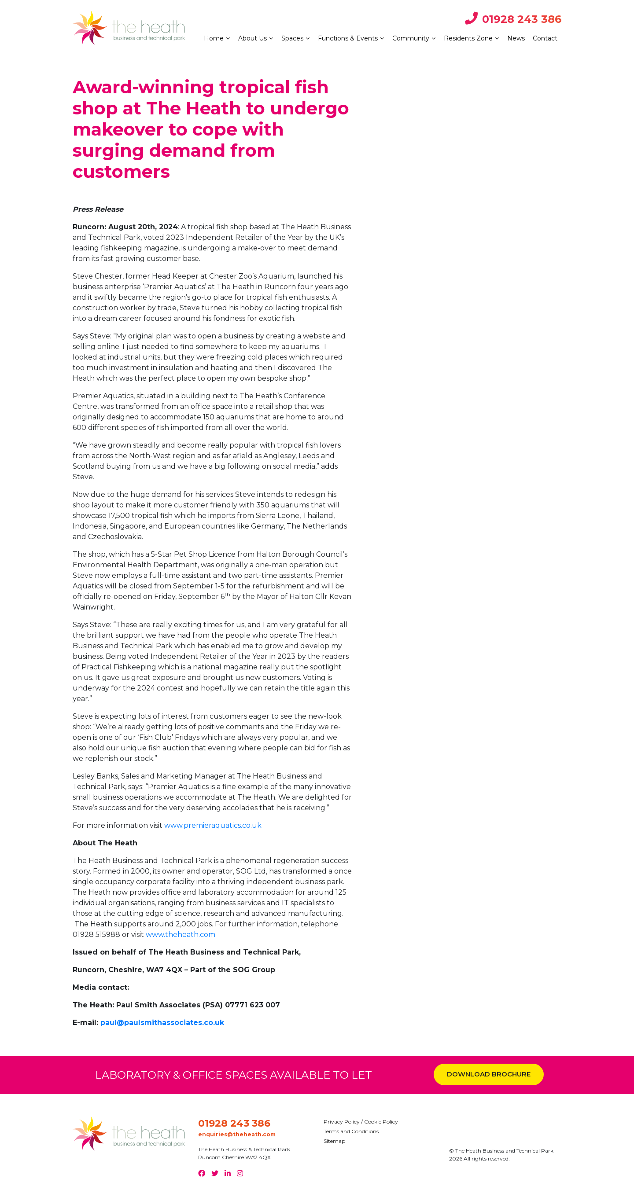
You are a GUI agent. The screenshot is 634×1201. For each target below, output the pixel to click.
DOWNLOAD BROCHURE (489, 1074)
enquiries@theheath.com (237, 1134)
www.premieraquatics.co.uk (213, 825)
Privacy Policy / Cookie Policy (361, 1121)
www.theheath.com (180, 934)
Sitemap (334, 1141)
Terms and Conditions (351, 1131)
